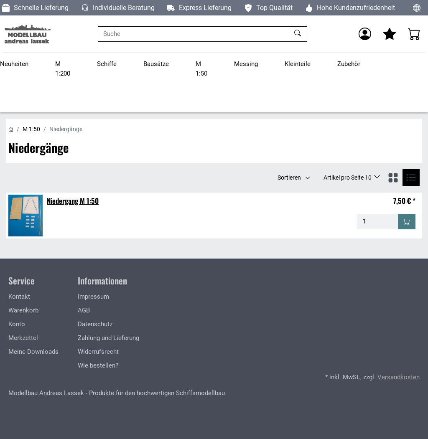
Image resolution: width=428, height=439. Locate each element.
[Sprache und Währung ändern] (417, 7)
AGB (84, 310)
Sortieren (289, 177)
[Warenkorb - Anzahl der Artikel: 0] (414, 34)
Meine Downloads (33, 351)
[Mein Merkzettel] (389, 34)
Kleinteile (298, 64)
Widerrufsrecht (98, 351)
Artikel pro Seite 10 (348, 177)
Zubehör (348, 64)
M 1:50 (201, 68)
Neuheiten (14, 64)
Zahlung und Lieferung (108, 338)
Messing (246, 64)
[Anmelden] (365, 34)
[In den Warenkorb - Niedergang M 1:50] (406, 221)
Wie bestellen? (98, 365)
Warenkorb (23, 310)
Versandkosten (398, 377)
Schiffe (107, 64)
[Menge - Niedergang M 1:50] (377, 221)
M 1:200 (62, 68)
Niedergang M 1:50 (73, 200)
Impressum (93, 296)
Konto (16, 324)
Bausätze (156, 64)
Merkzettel (23, 338)
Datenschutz (95, 324)
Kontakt (19, 296)
